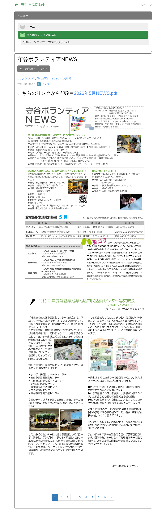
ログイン (146, 4)
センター (44, 84)
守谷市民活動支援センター (37, 5)
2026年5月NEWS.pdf (95, 93)
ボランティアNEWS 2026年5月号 (44, 78)
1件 (44, 68)
